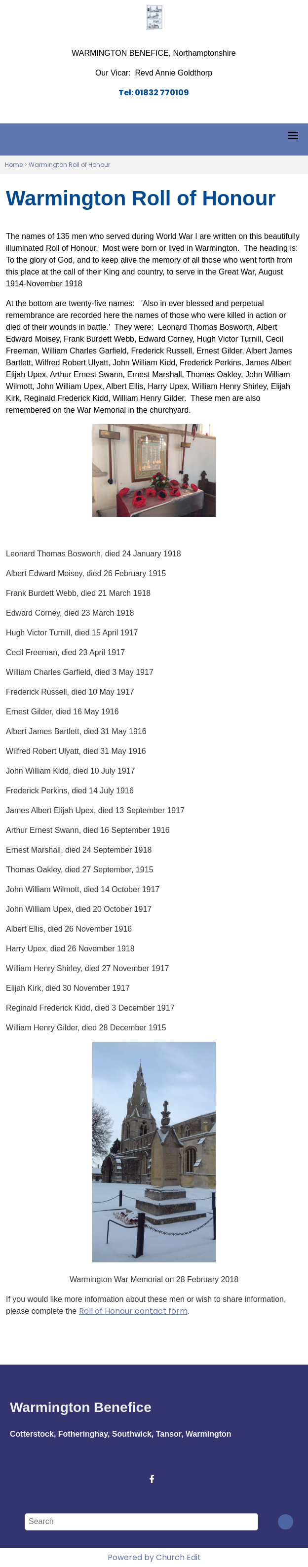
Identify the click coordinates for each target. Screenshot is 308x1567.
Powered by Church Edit (154, 1557)
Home (14, 164)
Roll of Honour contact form (133, 1311)
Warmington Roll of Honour (69, 164)
